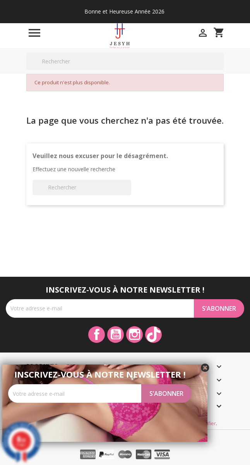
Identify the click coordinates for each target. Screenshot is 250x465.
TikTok (153, 334)
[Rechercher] (125, 61)
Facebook (96, 334)
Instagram (134, 334)
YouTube (115, 334)
